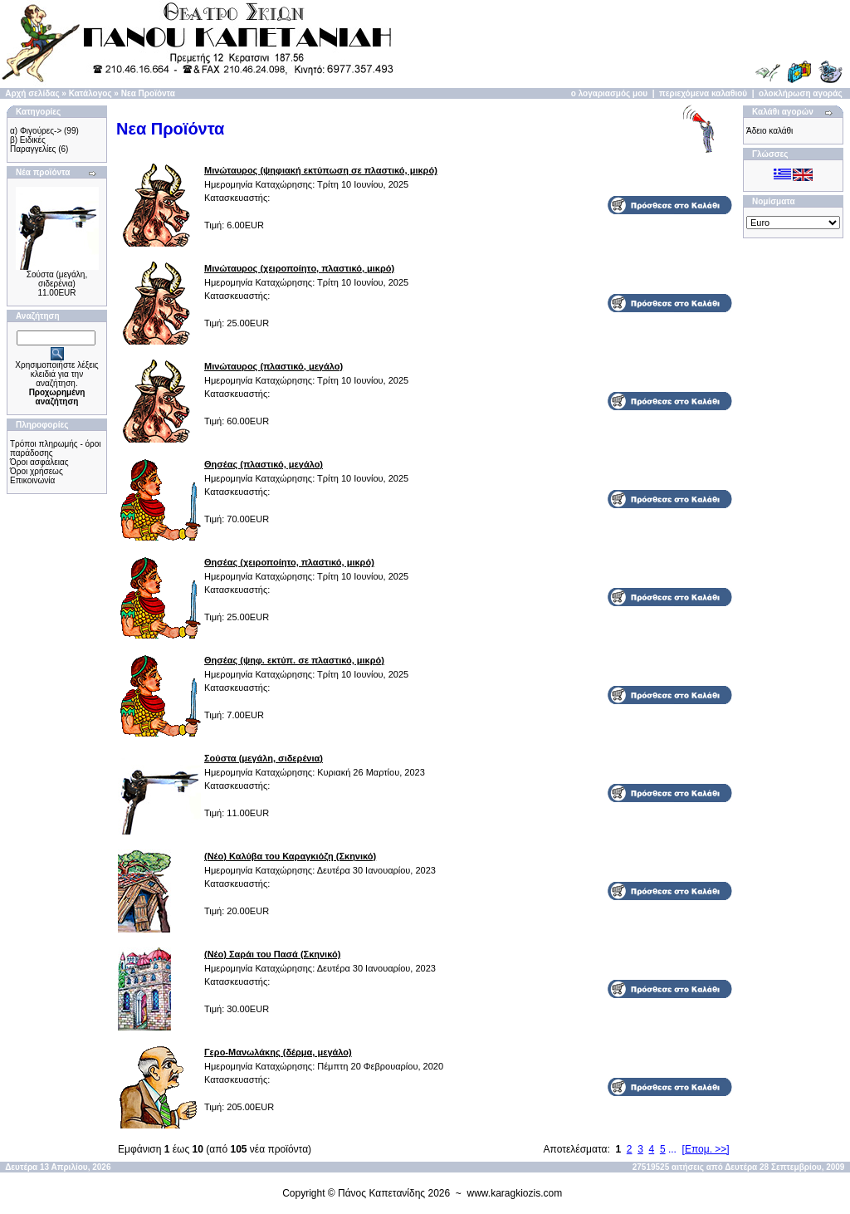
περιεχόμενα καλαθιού (703, 93)
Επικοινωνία (32, 480)
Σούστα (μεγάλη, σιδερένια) (57, 279)
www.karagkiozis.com (515, 1193)
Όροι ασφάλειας (39, 462)
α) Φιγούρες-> (35, 130)
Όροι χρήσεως (36, 471)
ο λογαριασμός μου (609, 93)
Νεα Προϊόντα (148, 93)
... (672, 1149)
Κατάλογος (90, 93)
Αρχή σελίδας (32, 93)
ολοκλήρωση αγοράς (801, 93)
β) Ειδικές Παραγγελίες (33, 144)
